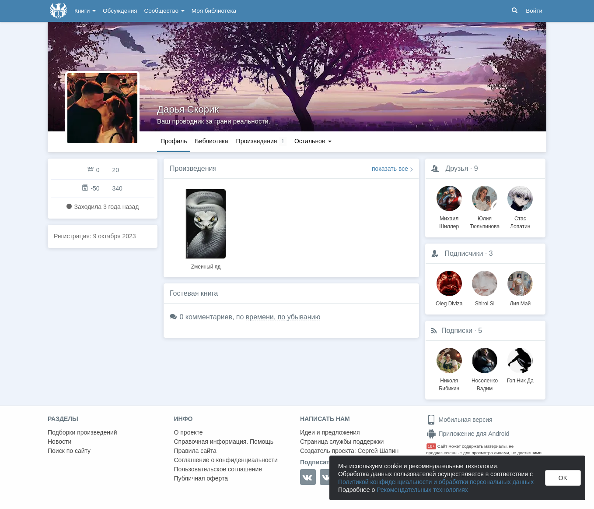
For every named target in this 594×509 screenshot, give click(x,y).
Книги (85, 10)
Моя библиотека (214, 10)
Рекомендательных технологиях (422, 489)
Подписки (456, 330)
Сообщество (164, 10)
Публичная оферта (201, 478)
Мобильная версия (459, 419)
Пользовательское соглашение (218, 469)
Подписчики (463, 253)
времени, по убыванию (283, 317)
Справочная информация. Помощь (224, 441)
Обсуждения (120, 10)
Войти (534, 10)
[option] (205, 227)
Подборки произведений (82, 432)
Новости (59, 441)
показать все (390, 168)
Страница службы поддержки (342, 441)
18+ (431, 446)
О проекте (188, 432)
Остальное (313, 141)
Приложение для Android (468, 433)
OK (563, 477)
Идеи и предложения (330, 432)
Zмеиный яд (206, 267)
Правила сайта (195, 450)
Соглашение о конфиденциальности (226, 459)
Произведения (193, 168)
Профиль (174, 141)
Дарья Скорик (188, 109)
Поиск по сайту (69, 450)
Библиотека (211, 141)
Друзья (456, 168)
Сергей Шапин (377, 450)
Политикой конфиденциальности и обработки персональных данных (436, 481)
